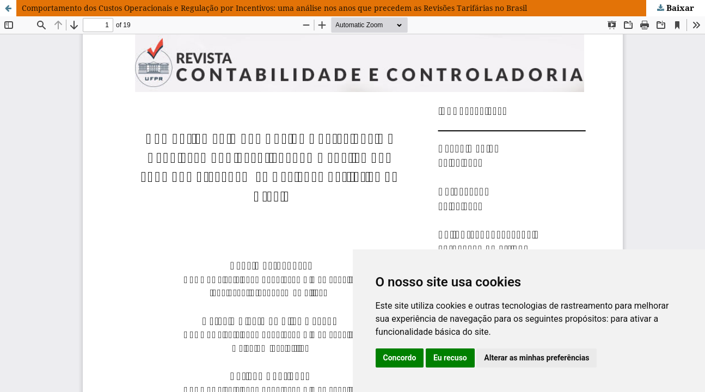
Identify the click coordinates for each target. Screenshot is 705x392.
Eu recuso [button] (450, 357)
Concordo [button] (399, 357)
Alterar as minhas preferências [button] (536, 357)
